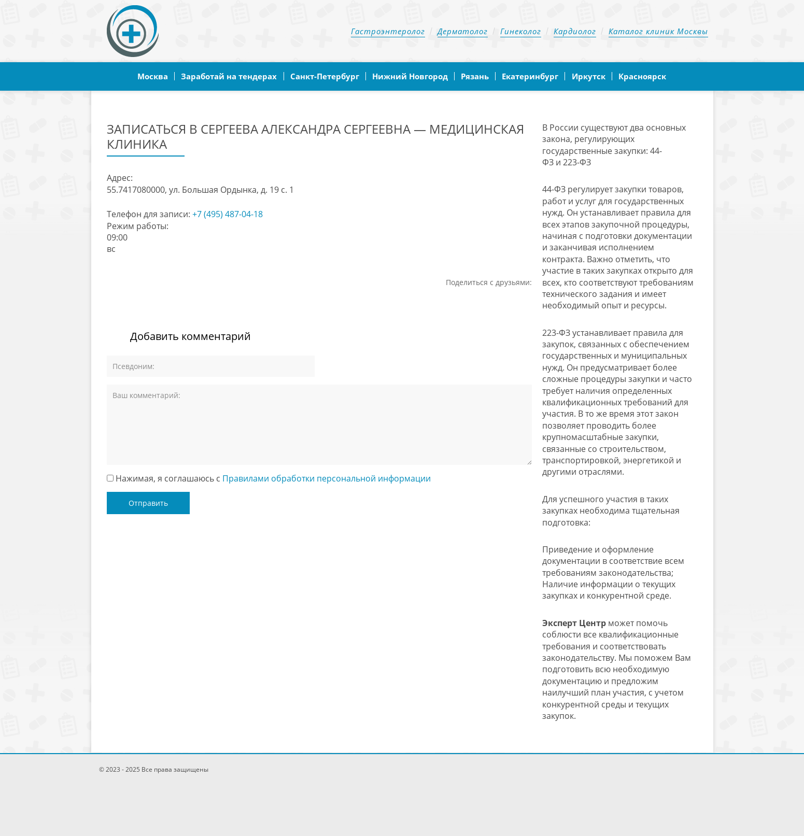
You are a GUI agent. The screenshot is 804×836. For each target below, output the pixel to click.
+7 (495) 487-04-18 (227, 214)
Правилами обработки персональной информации (326, 478)
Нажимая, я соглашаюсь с (273, 478)
